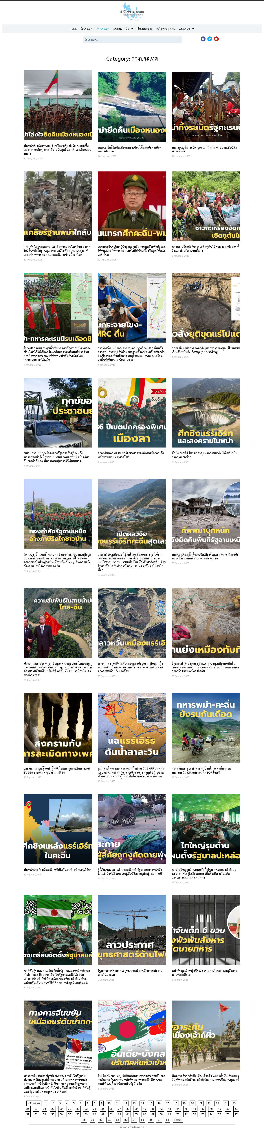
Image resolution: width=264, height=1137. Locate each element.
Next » (178, 1119)
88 (168, 1119)
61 (103, 1114)
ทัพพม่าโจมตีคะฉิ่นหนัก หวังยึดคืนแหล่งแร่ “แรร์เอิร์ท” (57, 870)
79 (93, 1119)
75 (220, 1114)
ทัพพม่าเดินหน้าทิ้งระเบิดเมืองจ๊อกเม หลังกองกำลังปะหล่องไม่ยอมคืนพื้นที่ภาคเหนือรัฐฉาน (205, 556)
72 (195, 1114)
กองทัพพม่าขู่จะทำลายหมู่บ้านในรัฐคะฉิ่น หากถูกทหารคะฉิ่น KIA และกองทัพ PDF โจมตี (202, 770)
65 (137, 1114)
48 (212, 1108)
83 (126, 1119)
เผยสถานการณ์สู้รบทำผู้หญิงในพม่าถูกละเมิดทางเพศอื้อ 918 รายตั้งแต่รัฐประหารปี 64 (57, 770)
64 (128, 1114)
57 (70, 1114)
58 (78, 1114)
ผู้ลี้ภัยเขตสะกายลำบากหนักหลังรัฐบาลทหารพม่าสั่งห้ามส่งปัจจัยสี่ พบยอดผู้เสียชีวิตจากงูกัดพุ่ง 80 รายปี (130, 871)
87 (159, 1119)
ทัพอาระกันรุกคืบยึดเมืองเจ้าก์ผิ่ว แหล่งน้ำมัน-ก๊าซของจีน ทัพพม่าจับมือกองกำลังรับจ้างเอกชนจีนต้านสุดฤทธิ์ (205, 1078)
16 (159, 1103)
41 (153, 1108)
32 (78, 1108)
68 (162, 1114)
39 (137, 1108)
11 (118, 1103)
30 (62, 1108)
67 (153, 1114)
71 (187, 1114)
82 (118, 1119)
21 (201, 1103)
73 (203, 1114)
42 (162, 1108)
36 (112, 1108)
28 (45, 1108)
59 (87, 1114)
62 (112, 1114)
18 (176, 1103)
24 (226, 1103)
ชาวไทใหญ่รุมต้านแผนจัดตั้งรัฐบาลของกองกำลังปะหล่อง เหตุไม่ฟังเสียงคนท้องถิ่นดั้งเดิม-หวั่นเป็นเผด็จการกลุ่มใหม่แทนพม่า (204, 873)
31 (70, 1108)
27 (36, 1108)
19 (185, 1103)
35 (103, 1108)
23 (218, 1103)
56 (62, 1114)
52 (28, 1114)
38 (128, 1108)
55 (53, 1114)
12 (126, 1103)
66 (145, 1114)
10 (109, 1103)
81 (110, 1119)
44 (178, 1108)
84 (135, 1119)
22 (210, 1103)
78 (84, 1119)
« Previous (34, 1103)
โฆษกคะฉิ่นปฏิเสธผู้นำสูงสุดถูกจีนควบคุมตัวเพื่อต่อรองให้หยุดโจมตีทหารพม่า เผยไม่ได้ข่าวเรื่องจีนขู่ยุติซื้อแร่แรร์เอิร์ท (131, 251)
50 (228, 1108)
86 (151, 1119)
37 (120, 1108)
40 (145, 1108)
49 (220, 1108)
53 (36, 1114)
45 (187, 1108)
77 (237, 1114)
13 (135, 1103)
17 (168, 1103)
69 (170, 1114)
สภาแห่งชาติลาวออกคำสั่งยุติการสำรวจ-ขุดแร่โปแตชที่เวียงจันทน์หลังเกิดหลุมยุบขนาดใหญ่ (206, 350)
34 (95, 1108)
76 (228, 1114)
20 (193, 1103)
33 (87, 1108)
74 (212, 1114)
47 (203, 1108)
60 (95, 1114)
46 (195, 1108)
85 (143, 1119)
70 (178, 1114)
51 (237, 1108)
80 (101, 1119)
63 (120, 1114)
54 (45, 1114)
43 (170, 1108)
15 (151, 1103)
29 (53, 1108)
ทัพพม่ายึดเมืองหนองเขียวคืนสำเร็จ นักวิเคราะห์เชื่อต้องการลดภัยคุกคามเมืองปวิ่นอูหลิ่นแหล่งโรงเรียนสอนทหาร (57, 150)
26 (28, 1108)
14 (143, 1103)
